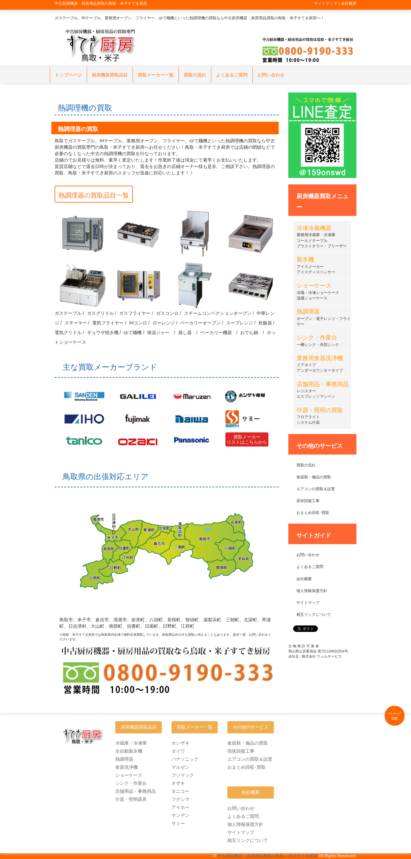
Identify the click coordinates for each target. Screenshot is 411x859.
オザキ (178, 783)
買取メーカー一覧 (156, 74)
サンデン (180, 815)
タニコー (180, 791)
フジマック (182, 775)
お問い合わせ (271, 74)
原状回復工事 (307, 501)
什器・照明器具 (131, 799)
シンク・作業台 (131, 783)
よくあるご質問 (232, 74)
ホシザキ (180, 743)
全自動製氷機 (128, 751)
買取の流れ (195, 74)
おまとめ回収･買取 (312, 512)
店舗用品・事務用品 (135, 791)
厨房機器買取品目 (110, 74)
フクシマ (180, 799)
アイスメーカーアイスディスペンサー (316, 266)
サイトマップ (307, 602)
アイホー (180, 807)
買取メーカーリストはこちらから (247, 439)
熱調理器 (124, 759)
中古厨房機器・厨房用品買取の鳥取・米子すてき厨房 (267, 856)
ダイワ (178, 751)
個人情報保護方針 (311, 591)
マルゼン (180, 767)
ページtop (394, 716)
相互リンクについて (313, 614)
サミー (178, 823)
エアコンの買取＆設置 (315, 489)
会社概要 (304, 579)
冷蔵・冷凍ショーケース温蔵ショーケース (318, 292)
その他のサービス (250, 727)
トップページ (68, 74)
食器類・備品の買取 (313, 477)
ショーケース (128, 775)
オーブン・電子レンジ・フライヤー (324, 318)
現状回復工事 (240, 751)
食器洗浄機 (126, 767)
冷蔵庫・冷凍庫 (131, 743)
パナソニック (184, 759)
